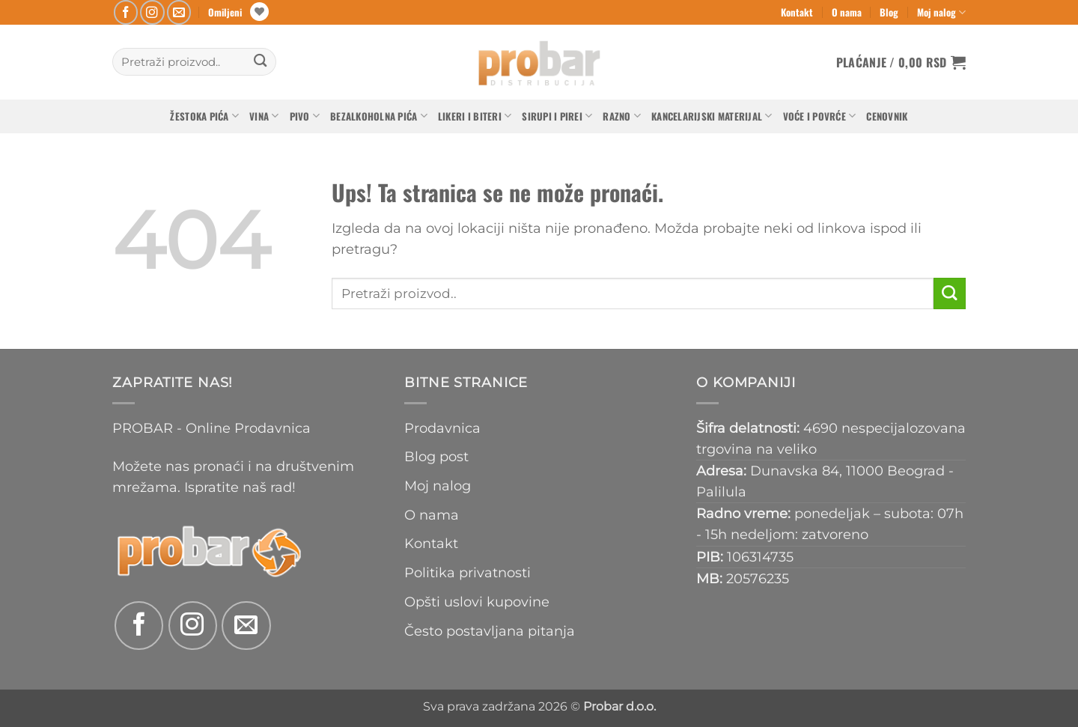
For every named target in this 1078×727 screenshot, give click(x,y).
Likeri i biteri (474, 116)
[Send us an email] (179, 12)
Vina (264, 116)
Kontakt (797, 11)
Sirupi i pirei (557, 116)
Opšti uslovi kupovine (476, 601)
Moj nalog (941, 11)
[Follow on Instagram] (152, 12)
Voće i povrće (819, 116)
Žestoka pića (204, 116)
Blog (889, 11)
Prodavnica (442, 428)
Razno (622, 116)
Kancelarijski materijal (711, 116)
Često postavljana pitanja (489, 631)
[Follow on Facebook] (126, 12)
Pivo (305, 116)
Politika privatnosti (467, 572)
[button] (901, 62)
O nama (847, 11)
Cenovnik (886, 116)
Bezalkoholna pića (378, 116)
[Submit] (260, 62)
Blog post (436, 456)
